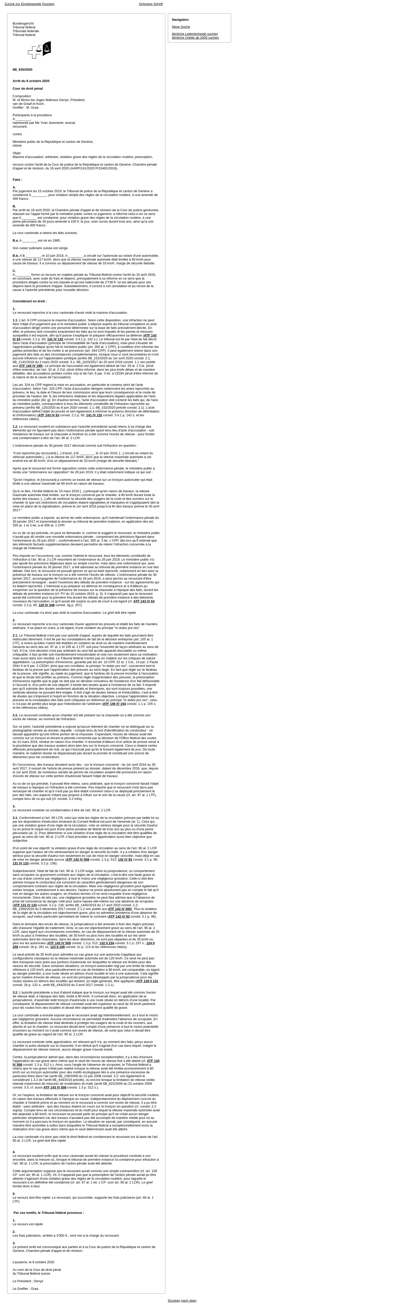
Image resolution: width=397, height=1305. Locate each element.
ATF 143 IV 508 (77, 859)
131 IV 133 (21, 863)
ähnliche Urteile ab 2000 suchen (195, 37)
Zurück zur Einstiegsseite (23, 4)
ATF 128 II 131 (147, 981)
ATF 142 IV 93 (119, 916)
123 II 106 (57, 947)
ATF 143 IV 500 (119, 909)
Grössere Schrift (151, 4)
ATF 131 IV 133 (25, 905)
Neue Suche (181, 27)
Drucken (48, 4)
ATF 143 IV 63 (48, 415)
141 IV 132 (55, 339)
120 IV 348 (47, 605)
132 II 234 (107, 943)
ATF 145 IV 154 (114, 704)
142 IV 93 (125, 859)
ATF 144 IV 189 (30, 366)
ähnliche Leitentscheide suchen (195, 34)
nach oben (188, 1300)
